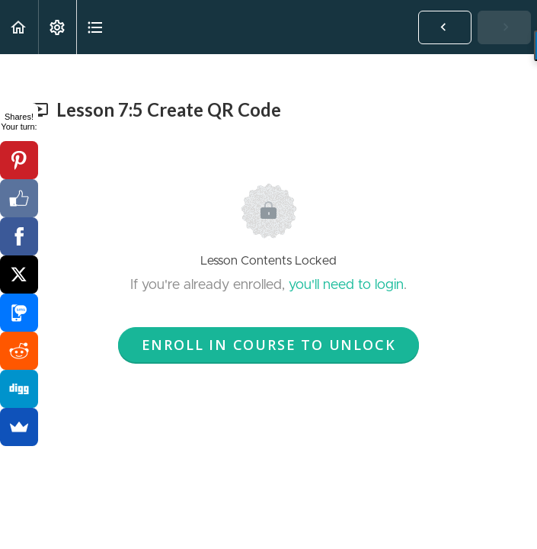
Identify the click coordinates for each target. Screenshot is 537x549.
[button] (19, 27)
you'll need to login (346, 285)
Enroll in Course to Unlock (269, 345)
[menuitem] (57, 27)
